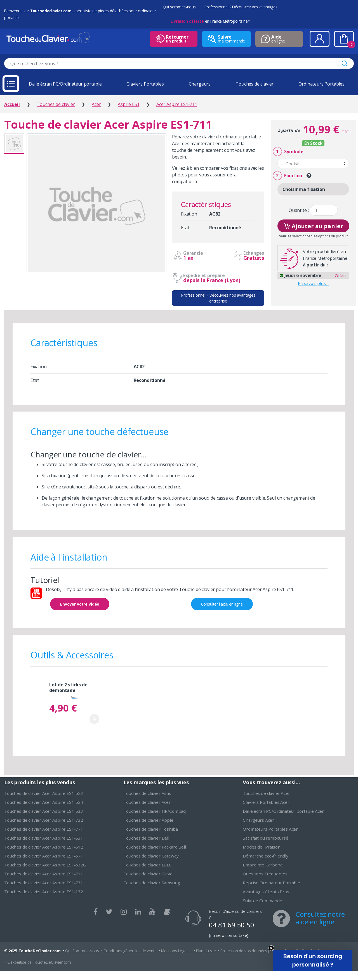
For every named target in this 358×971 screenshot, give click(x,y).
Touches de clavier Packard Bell (155, 847)
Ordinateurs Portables (321, 84)
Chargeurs (200, 84)
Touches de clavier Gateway (151, 856)
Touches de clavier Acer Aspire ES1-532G (45, 865)
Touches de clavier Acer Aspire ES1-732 (43, 820)
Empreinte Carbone (262, 865)
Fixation (287, 176)
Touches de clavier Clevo (148, 874)
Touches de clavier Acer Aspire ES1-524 (43, 802)
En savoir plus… (313, 283)
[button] (312, 960)
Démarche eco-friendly (265, 856)
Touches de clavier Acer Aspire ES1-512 (43, 847)
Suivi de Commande (262, 900)
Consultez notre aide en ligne (320, 917)
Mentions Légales (176, 950)
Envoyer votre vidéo (79, 604)
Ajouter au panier (313, 225)
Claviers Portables (145, 84)
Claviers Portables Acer (266, 802)
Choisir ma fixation (303, 189)
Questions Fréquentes (265, 874)
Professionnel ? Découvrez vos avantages (240, 7)
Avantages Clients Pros (266, 891)
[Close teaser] (271, 948)
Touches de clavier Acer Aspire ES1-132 (43, 891)
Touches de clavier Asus (147, 793)
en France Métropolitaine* (210, 21)
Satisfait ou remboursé (265, 838)
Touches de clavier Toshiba (151, 829)
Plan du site (206, 950)
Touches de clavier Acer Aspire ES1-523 (43, 793)
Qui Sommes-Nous (82, 950)
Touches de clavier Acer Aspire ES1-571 (43, 856)
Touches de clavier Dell (146, 838)
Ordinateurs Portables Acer (270, 829)
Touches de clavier (254, 84)
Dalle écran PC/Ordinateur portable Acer (283, 811)
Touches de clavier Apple (148, 820)
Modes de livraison (261, 847)
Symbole (288, 152)
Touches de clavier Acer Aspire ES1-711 (43, 874)
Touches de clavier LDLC (148, 865)
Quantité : (298, 210)
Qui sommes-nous (179, 7)
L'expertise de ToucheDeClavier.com (39, 962)
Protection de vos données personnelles (255, 950)
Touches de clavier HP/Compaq (155, 811)
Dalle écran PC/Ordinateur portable (65, 84)
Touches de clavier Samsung (152, 882)
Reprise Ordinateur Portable (271, 882)
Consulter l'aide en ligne (222, 604)
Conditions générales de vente (129, 950)
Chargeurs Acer (258, 820)
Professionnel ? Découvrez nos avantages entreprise (218, 298)
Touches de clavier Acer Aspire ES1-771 (43, 829)
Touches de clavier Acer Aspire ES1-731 (43, 882)
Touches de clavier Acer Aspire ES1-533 (43, 811)
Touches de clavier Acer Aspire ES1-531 (43, 838)
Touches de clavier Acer (147, 802)
